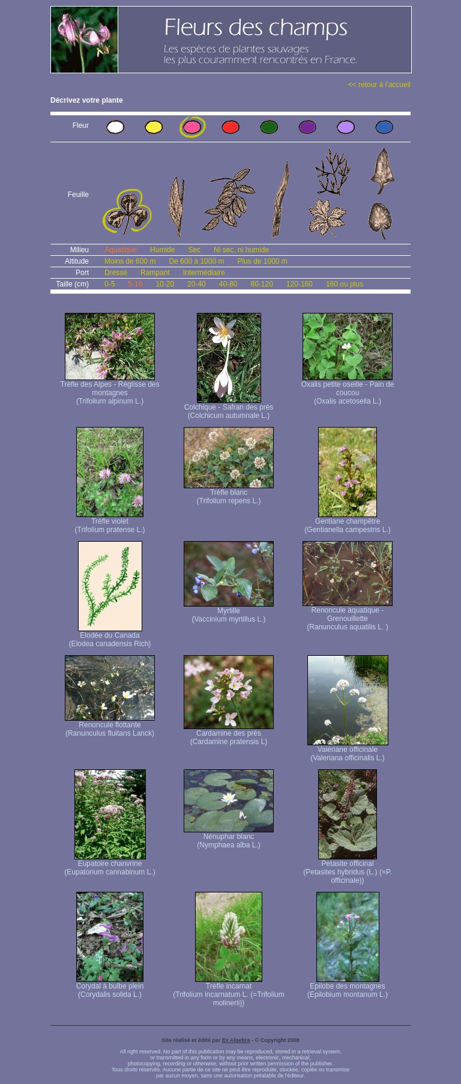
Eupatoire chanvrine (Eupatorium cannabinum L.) (109, 864)
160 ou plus (344, 284)
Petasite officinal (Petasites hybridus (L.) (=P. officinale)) (347, 869)
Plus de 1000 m (262, 261)
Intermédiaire (204, 272)
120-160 (299, 284)
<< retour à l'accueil (379, 84)
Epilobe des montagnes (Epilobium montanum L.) (347, 987)
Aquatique (120, 250)
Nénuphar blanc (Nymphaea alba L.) (229, 837)
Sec (194, 250)
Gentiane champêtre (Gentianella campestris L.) (347, 522)
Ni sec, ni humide (241, 250)
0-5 (109, 284)
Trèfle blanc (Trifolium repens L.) (229, 493)
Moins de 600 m (129, 261)
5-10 (135, 284)
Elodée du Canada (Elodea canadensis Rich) (110, 636)
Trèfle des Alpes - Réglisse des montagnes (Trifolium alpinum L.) (110, 389)
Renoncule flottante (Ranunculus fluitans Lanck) (110, 725)
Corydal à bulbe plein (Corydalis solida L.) (110, 987)
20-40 (196, 284)
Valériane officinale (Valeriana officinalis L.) (347, 750)
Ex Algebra (236, 1040)
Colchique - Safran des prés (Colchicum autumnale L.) (229, 408)
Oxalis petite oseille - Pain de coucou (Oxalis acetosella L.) (347, 389)
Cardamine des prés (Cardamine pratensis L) (229, 734)
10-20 (164, 284)
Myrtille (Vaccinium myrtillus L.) (229, 611)
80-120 (261, 284)
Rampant (155, 272)
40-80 (228, 284)
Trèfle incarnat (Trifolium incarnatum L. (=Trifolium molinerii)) (228, 991)
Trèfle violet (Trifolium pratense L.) (110, 522)
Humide (162, 250)
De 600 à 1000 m (196, 261)
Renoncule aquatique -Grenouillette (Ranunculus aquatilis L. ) (348, 615)
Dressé (115, 272)
